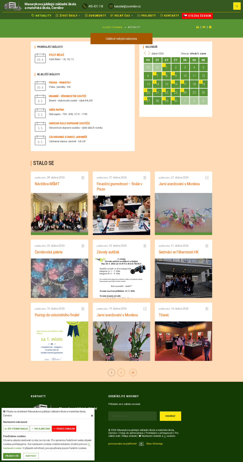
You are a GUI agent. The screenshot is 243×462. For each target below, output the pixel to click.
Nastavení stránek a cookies (157, 435)
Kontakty (169, 15)
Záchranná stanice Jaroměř (68, 137)
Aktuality (41, 15)
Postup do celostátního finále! (57, 315)
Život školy (66, 15)
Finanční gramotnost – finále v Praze (119, 186)
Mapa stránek (129, 435)
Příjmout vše (12, 456)
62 (133, 372)
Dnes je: (185, 53)
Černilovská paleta (48, 252)
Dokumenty (95, 15)
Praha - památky (60, 82)
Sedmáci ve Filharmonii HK (179, 252)
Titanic (164, 315)
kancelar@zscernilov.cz (127, 6)
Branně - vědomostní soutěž (67, 96)
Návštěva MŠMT (47, 184)
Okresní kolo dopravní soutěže (69, 123)
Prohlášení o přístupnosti (159, 433)
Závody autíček (108, 252)
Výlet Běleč (56, 54)
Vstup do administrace (131, 433)
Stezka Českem (197, 15)
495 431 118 (95, 6)
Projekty (146, 15)
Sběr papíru (56, 109)
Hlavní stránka (113, 27)
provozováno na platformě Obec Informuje (135, 443)
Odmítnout (30, 456)
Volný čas (120, 15)
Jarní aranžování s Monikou (179, 184)
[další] (121, 372)
